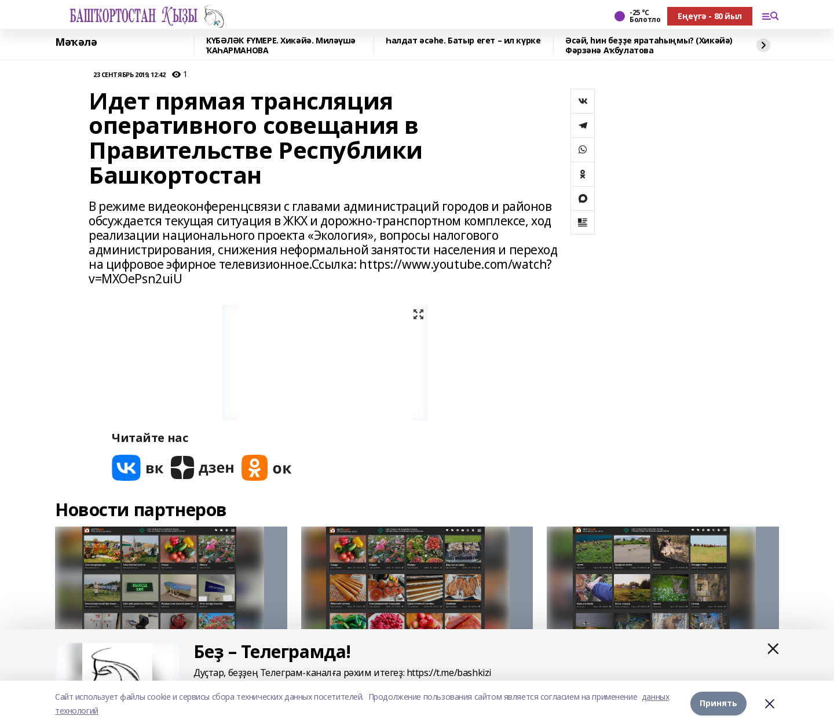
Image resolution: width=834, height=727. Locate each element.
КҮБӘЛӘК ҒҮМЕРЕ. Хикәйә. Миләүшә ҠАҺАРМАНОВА (281, 45)
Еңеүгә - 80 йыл (710, 15)
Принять (718, 703)
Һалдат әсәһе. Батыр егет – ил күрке (463, 41)
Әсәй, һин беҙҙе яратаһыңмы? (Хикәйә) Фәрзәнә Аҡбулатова (649, 45)
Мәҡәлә (76, 42)
